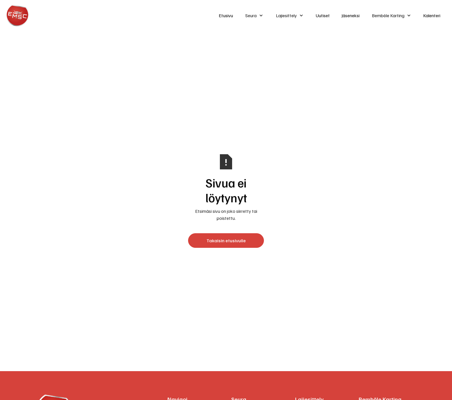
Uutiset (323, 15)
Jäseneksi (350, 15)
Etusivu (226, 15)
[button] (254, 15)
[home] (107, 15)
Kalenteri (431, 15)
